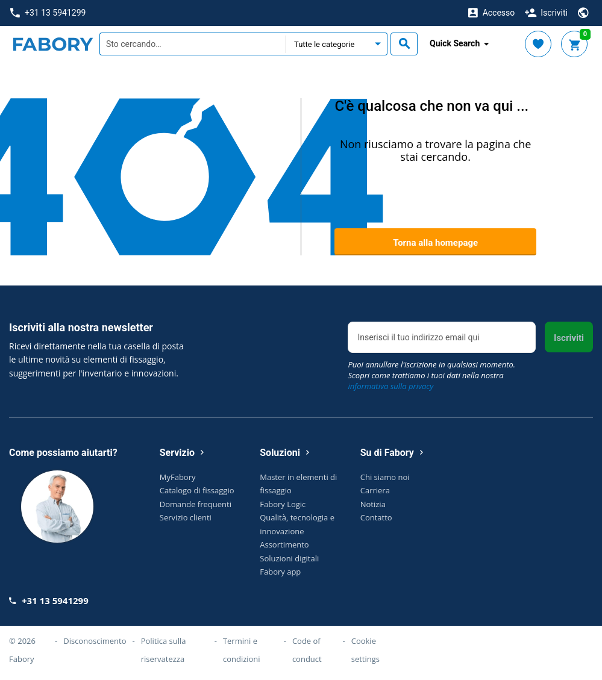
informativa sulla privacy (390, 386)
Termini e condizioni (241, 649)
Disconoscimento (94, 640)
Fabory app (280, 571)
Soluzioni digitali (289, 558)
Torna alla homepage (435, 242)
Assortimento (284, 544)
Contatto (376, 517)
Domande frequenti (195, 504)
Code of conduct (307, 649)
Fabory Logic (283, 504)
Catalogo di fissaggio (197, 490)
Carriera (375, 490)
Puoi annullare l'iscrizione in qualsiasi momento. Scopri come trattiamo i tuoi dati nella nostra (431, 375)
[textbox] (192, 44)
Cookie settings (365, 649)
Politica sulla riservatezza (163, 649)
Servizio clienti (186, 517)
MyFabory (178, 477)
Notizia (373, 504)
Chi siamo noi (385, 477)
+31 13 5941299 (48, 13)
